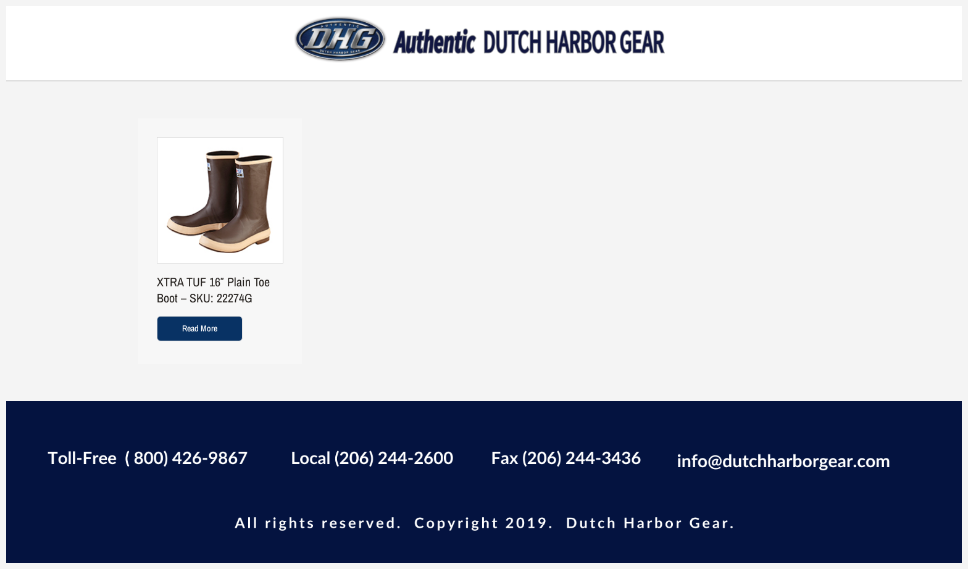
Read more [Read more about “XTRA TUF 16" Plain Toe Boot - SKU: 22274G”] (199, 328)
